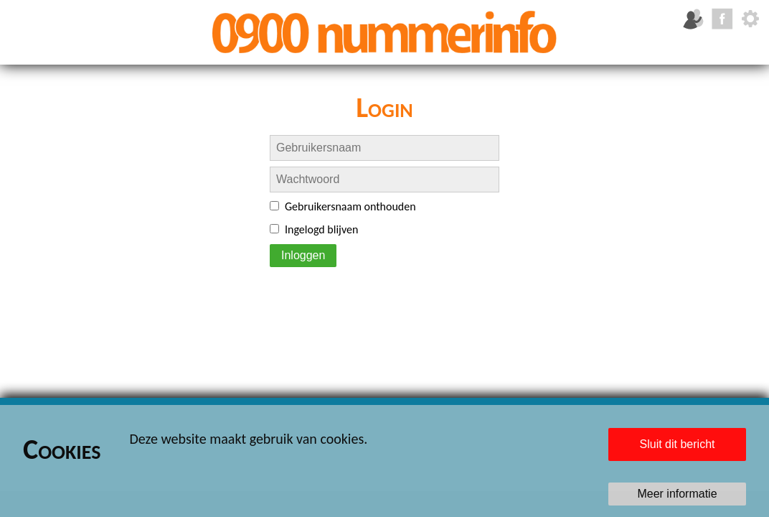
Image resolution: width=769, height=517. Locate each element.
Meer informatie (677, 494)
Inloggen (303, 255)
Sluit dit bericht (677, 444)
